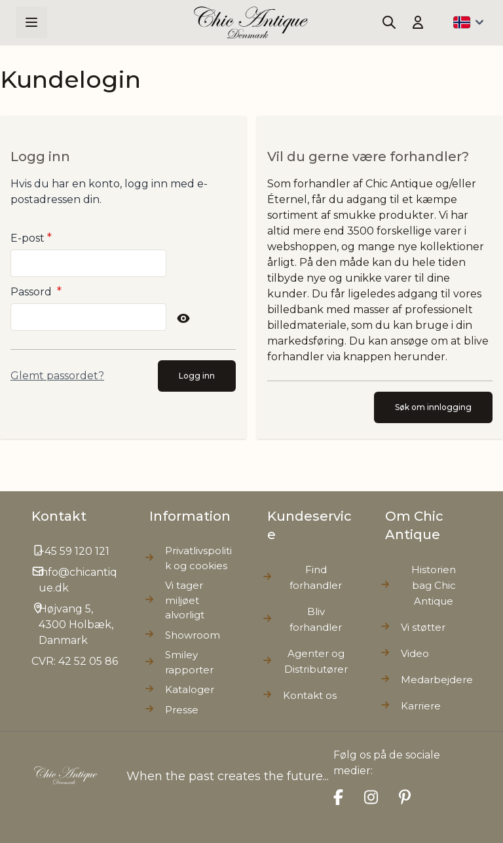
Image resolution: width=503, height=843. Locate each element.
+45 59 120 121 (74, 551)
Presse (181, 709)
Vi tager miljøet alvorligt (184, 600)
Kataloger (189, 689)
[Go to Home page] (251, 22)
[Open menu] (31, 22)
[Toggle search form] (389, 22)
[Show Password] (183, 318)
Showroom (192, 635)
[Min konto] (418, 22)
